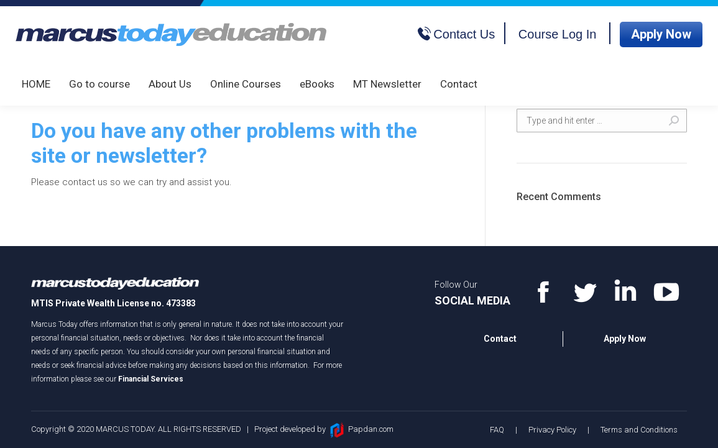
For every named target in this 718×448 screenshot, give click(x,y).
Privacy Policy (552, 429)
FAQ (497, 429)
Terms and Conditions (639, 429)
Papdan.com (371, 429)
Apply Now (661, 34)
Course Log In (557, 34)
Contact (500, 339)
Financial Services (150, 379)
